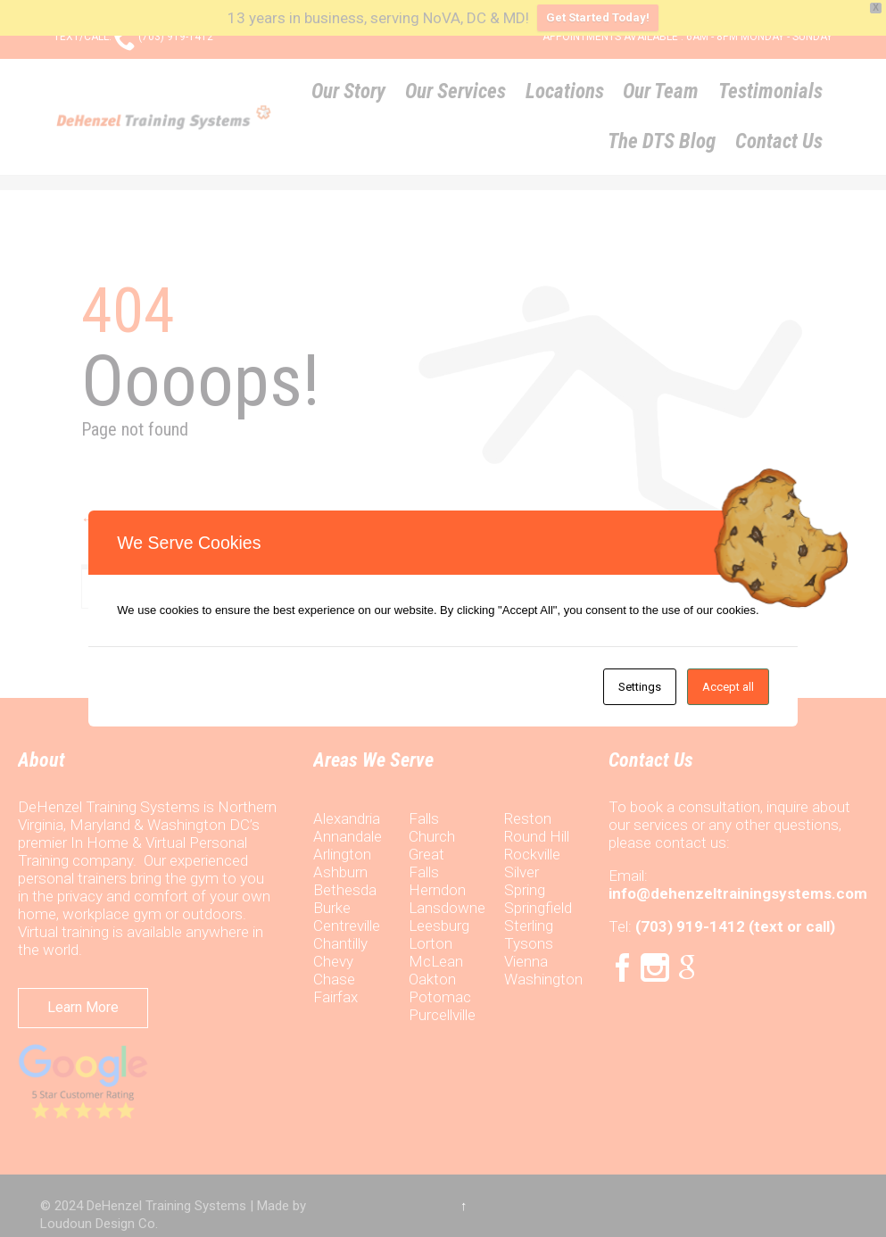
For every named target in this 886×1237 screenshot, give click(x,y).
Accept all (728, 686)
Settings (639, 686)
